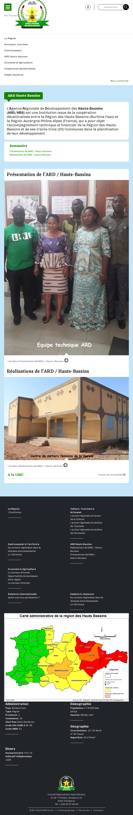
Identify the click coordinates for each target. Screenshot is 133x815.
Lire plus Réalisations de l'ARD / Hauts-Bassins (38, 465)
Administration (16, 704)
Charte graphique (66, 810)
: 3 (12, 715)
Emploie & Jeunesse (82, 594)
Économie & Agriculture (22, 569)
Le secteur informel (19, 572)
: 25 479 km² (83, 737)
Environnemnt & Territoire (23, 544)
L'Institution (14, 512)
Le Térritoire (15, 554)
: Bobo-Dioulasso (19, 722)
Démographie (80, 704)
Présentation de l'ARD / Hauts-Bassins (31, 151)
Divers (10, 749)
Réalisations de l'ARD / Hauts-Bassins (30, 154)
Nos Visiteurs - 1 (13, 15)
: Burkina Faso (15, 708)
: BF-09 (18, 725)
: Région (12, 711)
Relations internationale (22, 594)
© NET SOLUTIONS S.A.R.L (42, 810)
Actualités (31, 15)
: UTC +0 (18, 753)
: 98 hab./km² (82, 715)
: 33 (13, 718)
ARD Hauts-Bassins (16, 56)
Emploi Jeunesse (13, 74)
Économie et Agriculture (18, 62)
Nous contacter (119, 80)
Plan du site (84, 810)
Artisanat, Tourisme (16, 44)
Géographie (79, 726)
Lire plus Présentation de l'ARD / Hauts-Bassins (38, 360)
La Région (10, 38)
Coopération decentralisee (19, 68)
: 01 (13, 729)
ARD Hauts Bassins (81, 544)
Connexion (98, 810)
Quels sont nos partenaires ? (24, 597)
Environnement (13, 50)
